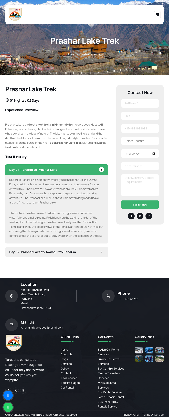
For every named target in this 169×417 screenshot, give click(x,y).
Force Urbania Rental (111, 397)
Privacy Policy (131, 414)
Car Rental (67, 387)
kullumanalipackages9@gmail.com (42, 327)
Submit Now (140, 204)
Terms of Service (153, 414)
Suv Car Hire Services (111, 368)
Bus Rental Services (110, 392)
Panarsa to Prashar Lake (33, 170)
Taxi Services (69, 378)
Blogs (64, 359)
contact (66, 373)
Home (70, 54)
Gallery (65, 368)
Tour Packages (70, 383)
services (66, 364)
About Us (66, 354)
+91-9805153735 (127, 299)
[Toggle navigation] (157, 14)
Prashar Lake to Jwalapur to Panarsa (42, 252)
